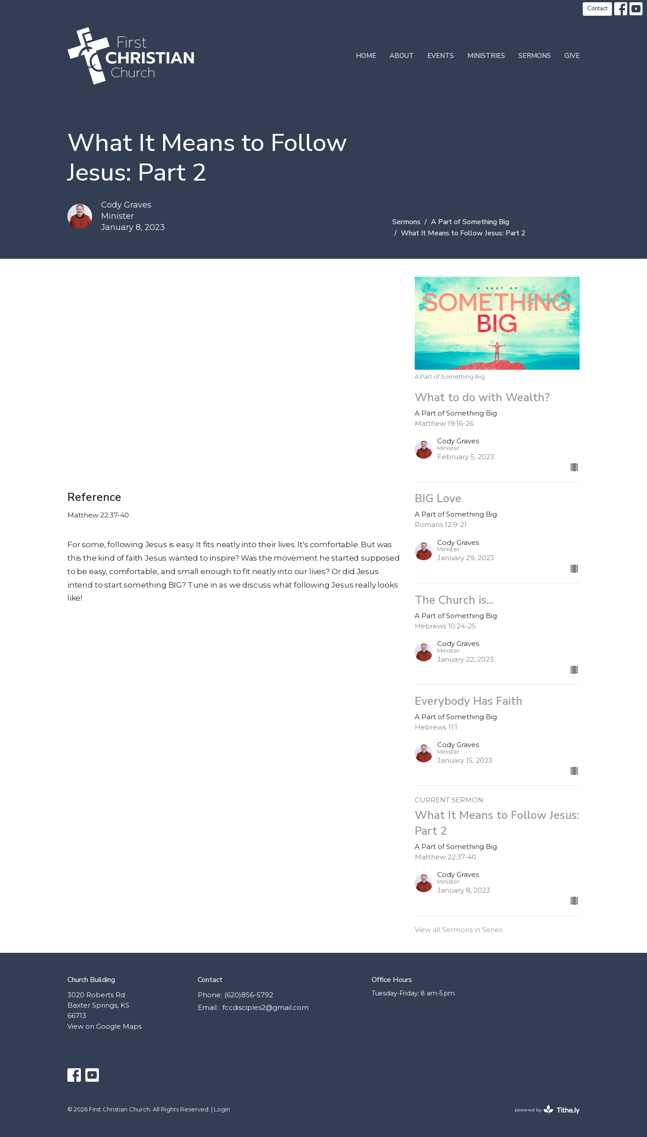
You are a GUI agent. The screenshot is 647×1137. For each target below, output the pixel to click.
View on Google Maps (104, 1026)
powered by (547, 1110)
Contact (597, 8)
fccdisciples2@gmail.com (265, 1007)
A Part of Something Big (470, 222)
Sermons (534, 55)
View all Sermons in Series (458, 929)
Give (572, 55)
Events (440, 55)
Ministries (486, 55)
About (402, 55)
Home (366, 55)
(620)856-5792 (248, 995)
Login (222, 1109)
